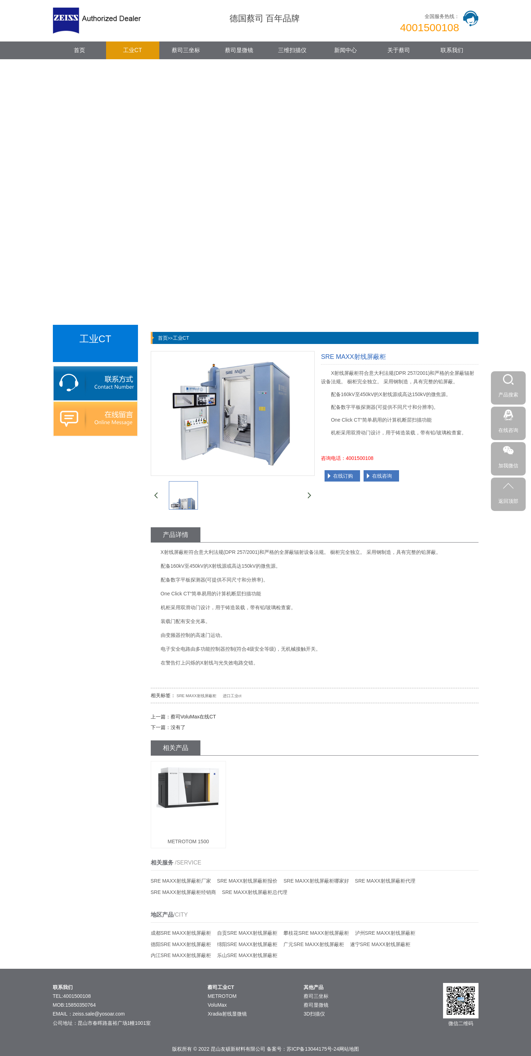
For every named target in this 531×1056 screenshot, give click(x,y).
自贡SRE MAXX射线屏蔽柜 (247, 933)
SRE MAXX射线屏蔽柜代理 (385, 881)
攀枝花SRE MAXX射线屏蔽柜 (316, 933)
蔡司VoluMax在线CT (193, 716)
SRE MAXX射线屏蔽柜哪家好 (316, 881)
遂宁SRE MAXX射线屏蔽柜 (380, 944)
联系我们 (452, 50)
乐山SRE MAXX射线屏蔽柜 (247, 955)
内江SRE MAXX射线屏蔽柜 (181, 955)
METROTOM (222, 996)
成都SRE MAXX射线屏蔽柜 (181, 933)
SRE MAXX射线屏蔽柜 (196, 696)
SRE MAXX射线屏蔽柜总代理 (254, 892)
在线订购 (343, 476)
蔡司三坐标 (186, 50)
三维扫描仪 (292, 50)
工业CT (132, 50)
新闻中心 (345, 50)
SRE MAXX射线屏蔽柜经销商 (183, 892)
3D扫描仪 (314, 1014)
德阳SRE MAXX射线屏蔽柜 (181, 944)
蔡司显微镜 (239, 50)
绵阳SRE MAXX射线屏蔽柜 (247, 944)
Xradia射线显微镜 (227, 1014)
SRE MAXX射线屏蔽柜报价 (247, 881)
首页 (79, 50)
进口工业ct (232, 696)
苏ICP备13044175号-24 (313, 1049)
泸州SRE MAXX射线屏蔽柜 (385, 933)
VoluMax (217, 1005)
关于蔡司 (398, 50)
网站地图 (349, 1049)
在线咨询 (382, 476)
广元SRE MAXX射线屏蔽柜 (313, 944)
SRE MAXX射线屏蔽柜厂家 (181, 881)
